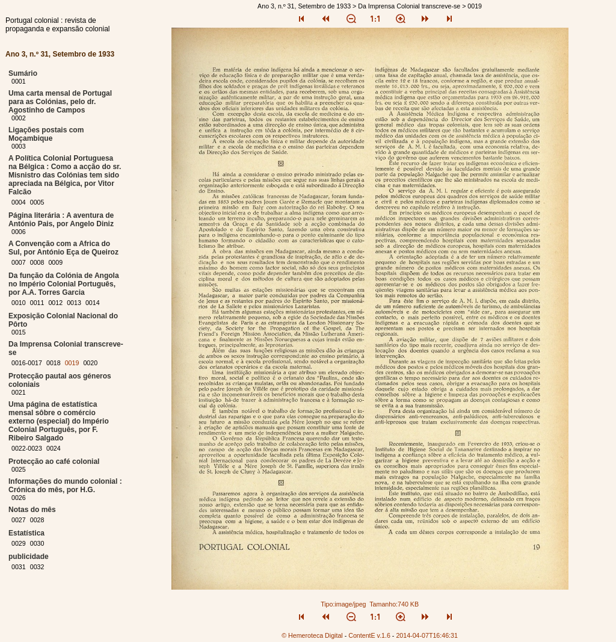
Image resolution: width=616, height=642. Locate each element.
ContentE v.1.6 (369, 635)
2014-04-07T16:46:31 (427, 635)
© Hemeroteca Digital (312, 635)
